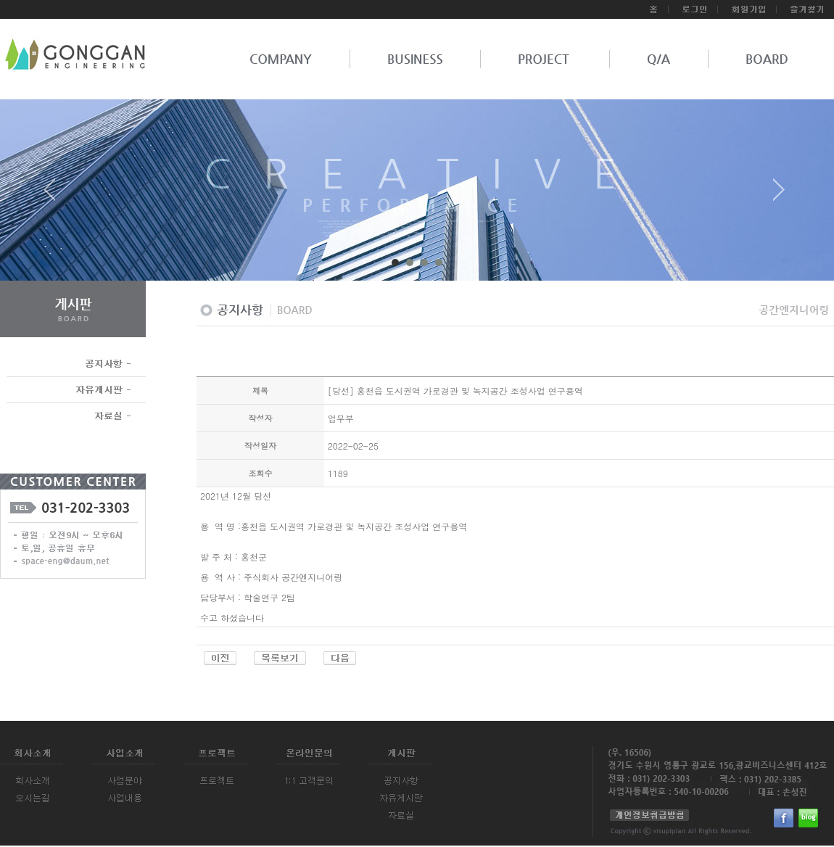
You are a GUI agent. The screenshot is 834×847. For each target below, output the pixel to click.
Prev (55, 195)
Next (778, 195)
